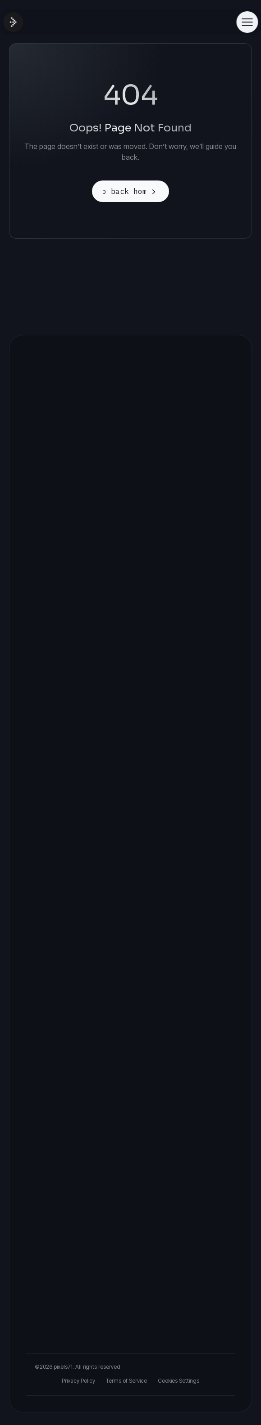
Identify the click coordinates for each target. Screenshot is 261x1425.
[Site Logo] (13, 22)
